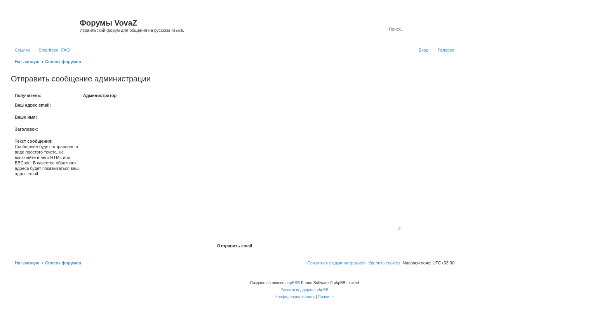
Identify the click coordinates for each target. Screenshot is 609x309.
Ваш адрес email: (33, 105)
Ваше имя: (26, 117)
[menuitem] (65, 50)
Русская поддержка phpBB (304, 290)
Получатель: (28, 95)
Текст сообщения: (33, 141)
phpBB (291, 283)
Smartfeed (49, 50)
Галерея (446, 50)
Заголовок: (26, 129)
